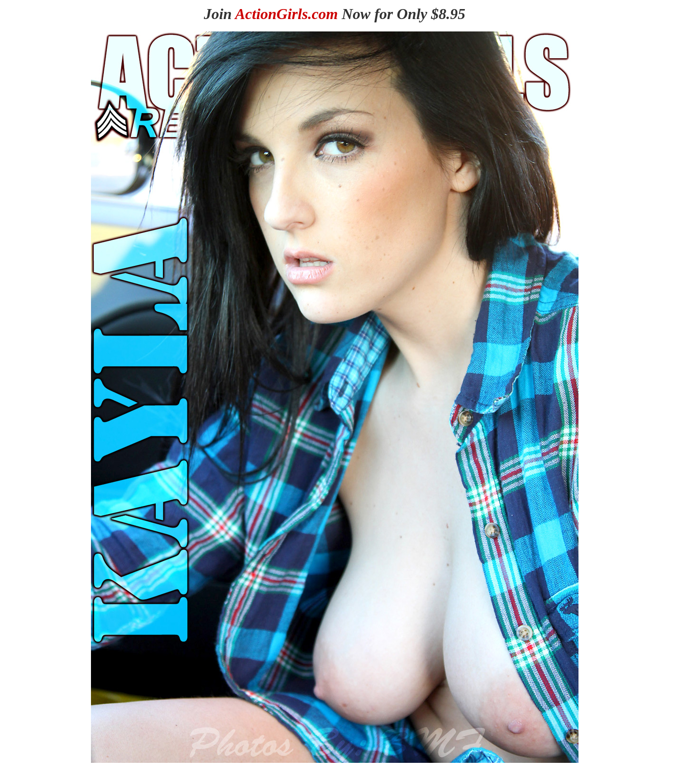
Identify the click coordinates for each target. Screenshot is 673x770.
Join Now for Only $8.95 (334, 13)
